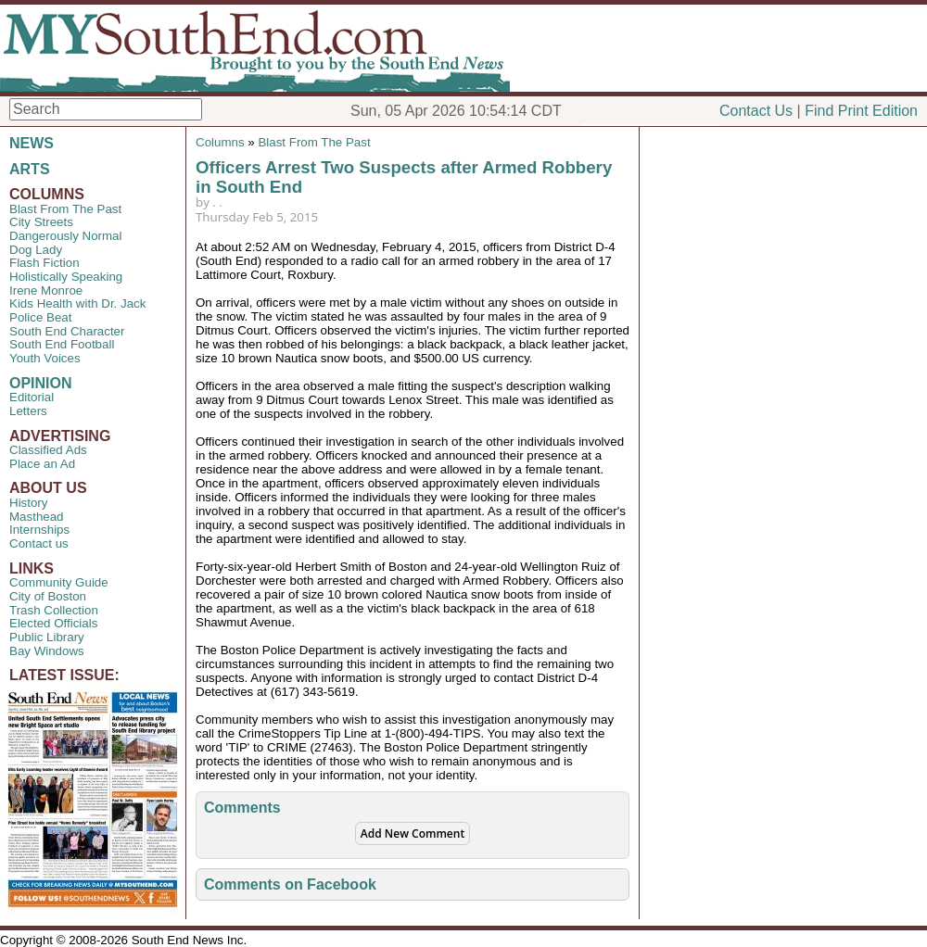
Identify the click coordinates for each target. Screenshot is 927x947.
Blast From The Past (65, 209)
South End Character (66, 331)
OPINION (40, 383)
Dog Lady (35, 250)
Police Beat (40, 317)
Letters (28, 411)
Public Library (46, 637)
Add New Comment (412, 833)
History (28, 503)
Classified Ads (48, 450)
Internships (39, 530)
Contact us (39, 543)
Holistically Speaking (65, 277)
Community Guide (58, 582)
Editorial (31, 397)
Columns (220, 142)
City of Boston (47, 596)
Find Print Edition (861, 111)
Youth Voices (45, 358)
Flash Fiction (44, 263)
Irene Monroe (46, 290)
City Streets (41, 222)
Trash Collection (53, 610)
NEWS (31, 143)
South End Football (61, 344)
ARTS (29, 169)
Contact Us (756, 111)
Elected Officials (53, 623)
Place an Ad (42, 464)
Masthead (36, 517)
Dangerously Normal (65, 236)
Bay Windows (46, 651)
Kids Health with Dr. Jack (77, 303)
